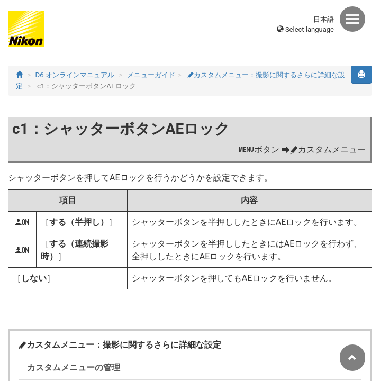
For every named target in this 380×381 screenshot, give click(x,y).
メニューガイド (151, 75)
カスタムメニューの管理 (73, 367)
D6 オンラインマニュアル (75, 75)
